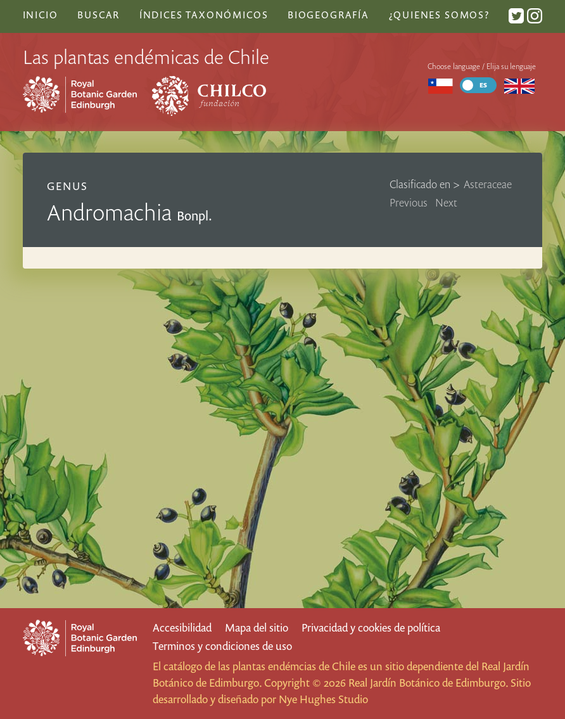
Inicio (40, 14)
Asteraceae (488, 184)
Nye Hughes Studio (323, 699)
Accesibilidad (182, 627)
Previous (409, 202)
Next (446, 202)
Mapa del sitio (256, 627)
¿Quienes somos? (439, 14)
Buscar (98, 14)
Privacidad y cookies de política (371, 627)
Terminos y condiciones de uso (222, 646)
